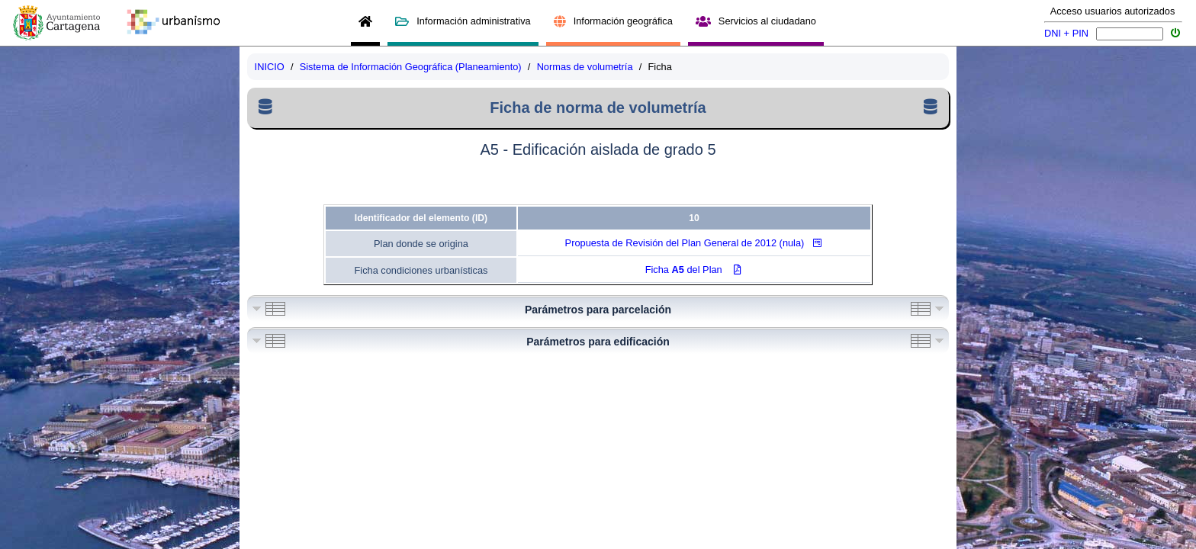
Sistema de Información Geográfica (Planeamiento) (411, 66)
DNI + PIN (1066, 33)
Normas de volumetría (585, 66)
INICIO (270, 66)
